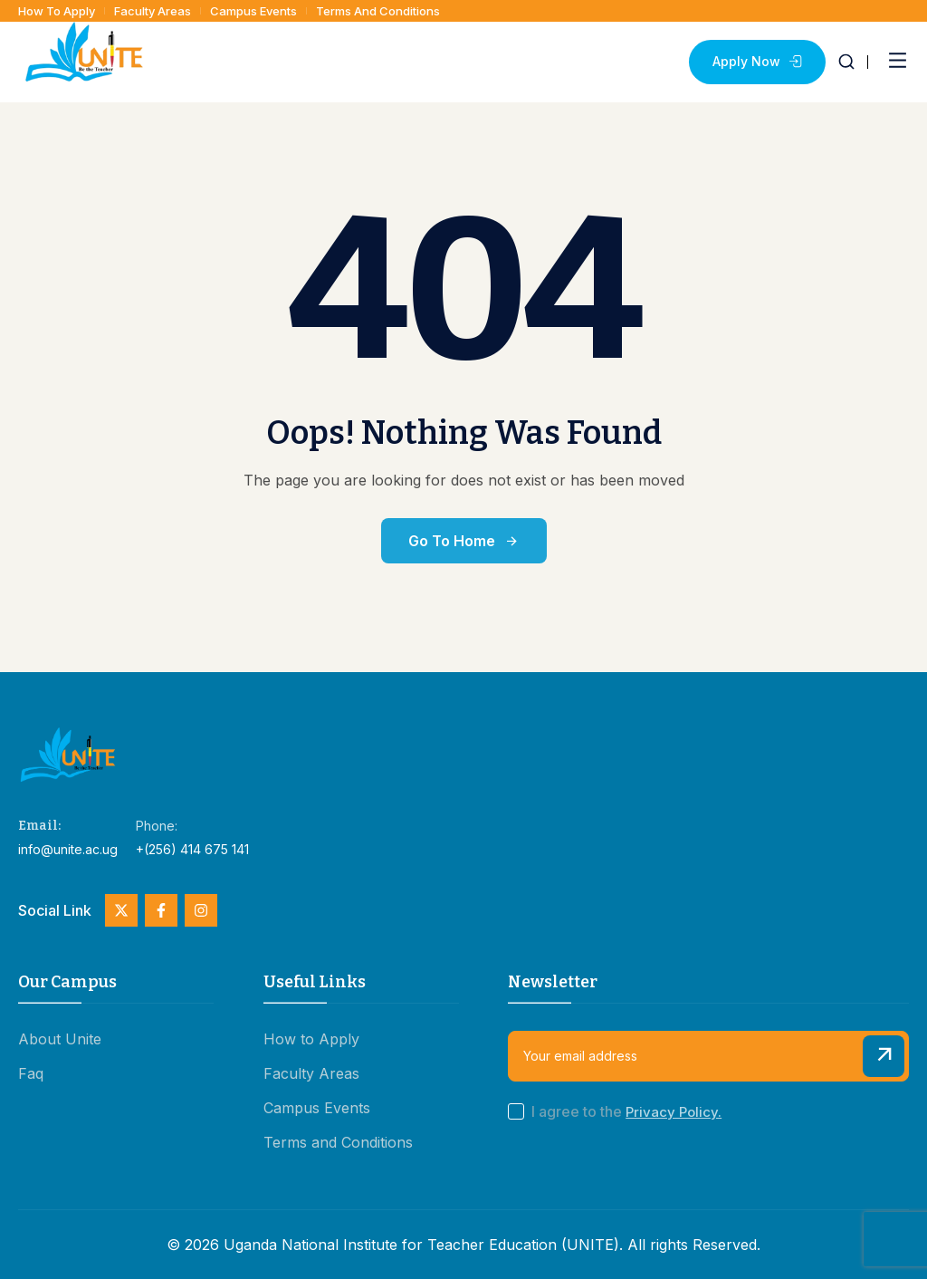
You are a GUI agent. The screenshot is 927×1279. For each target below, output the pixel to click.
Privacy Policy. (674, 1111)
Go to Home (464, 541)
